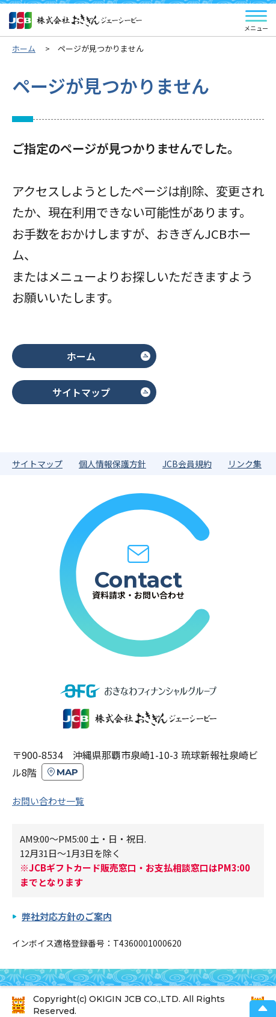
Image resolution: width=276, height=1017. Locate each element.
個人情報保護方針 (112, 464)
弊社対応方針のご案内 (67, 916)
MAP (67, 772)
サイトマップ (81, 392)
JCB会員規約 (187, 464)
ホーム (81, 356)
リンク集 (245, 464)
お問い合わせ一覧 (48, 800)
